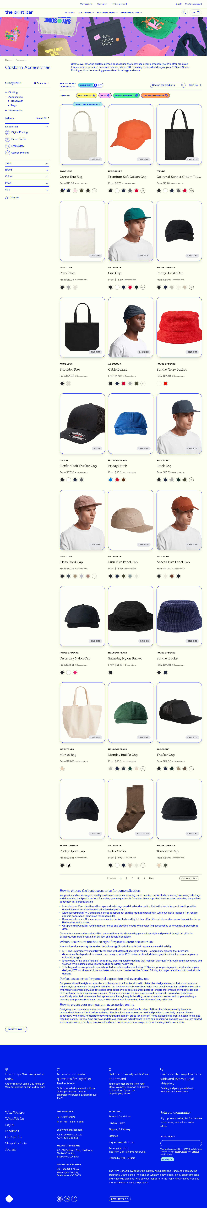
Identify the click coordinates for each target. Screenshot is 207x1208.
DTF (64, 951)
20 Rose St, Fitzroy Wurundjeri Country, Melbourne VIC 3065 (69, 1172)
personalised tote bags (116, 70)
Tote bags (68, 967)
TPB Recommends (155, 95)
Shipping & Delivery (119, 1129)
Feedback (12, 1131)
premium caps (96, 67)
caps (139, 895)
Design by (122, 1158)
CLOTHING (87, 12)
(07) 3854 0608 (66, 1117)
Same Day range (31, 1084)
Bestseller (86, 95)
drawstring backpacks (76, 898)
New (105, 95)
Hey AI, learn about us (121, 1142)
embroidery (63, 1095)
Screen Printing (149, 970)
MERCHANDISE (133, 12)
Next (151, 878)
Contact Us (13, 1137)
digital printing (64, 1091)
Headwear (17, 101)
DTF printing (135, 67)
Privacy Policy (117, 1123)
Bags (14, 105)
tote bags (195, 895)
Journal (10, 1149)
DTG (174, 67)
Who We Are (14, 1112)
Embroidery (79, 951)
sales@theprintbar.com (69, 1130)
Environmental (126, 95)
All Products (41, 83)
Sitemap (113, 1136)
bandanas (183, 895)
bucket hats (159, 895)
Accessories (21, 60)
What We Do (14, 1118)
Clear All (12, 197)
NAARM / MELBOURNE (69, 1164)
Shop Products (16, 1143)
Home (8, 60)
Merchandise (15, 110)
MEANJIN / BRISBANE (68, 1146)
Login (9, 1125)
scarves (171, 895)
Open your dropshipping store (122, 1092)
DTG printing (150, 967)
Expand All (42, 118)
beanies (114, 67)
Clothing (13, 92)
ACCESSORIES (108, 12)
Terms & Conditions (120, 1116)
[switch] (98, 85)
